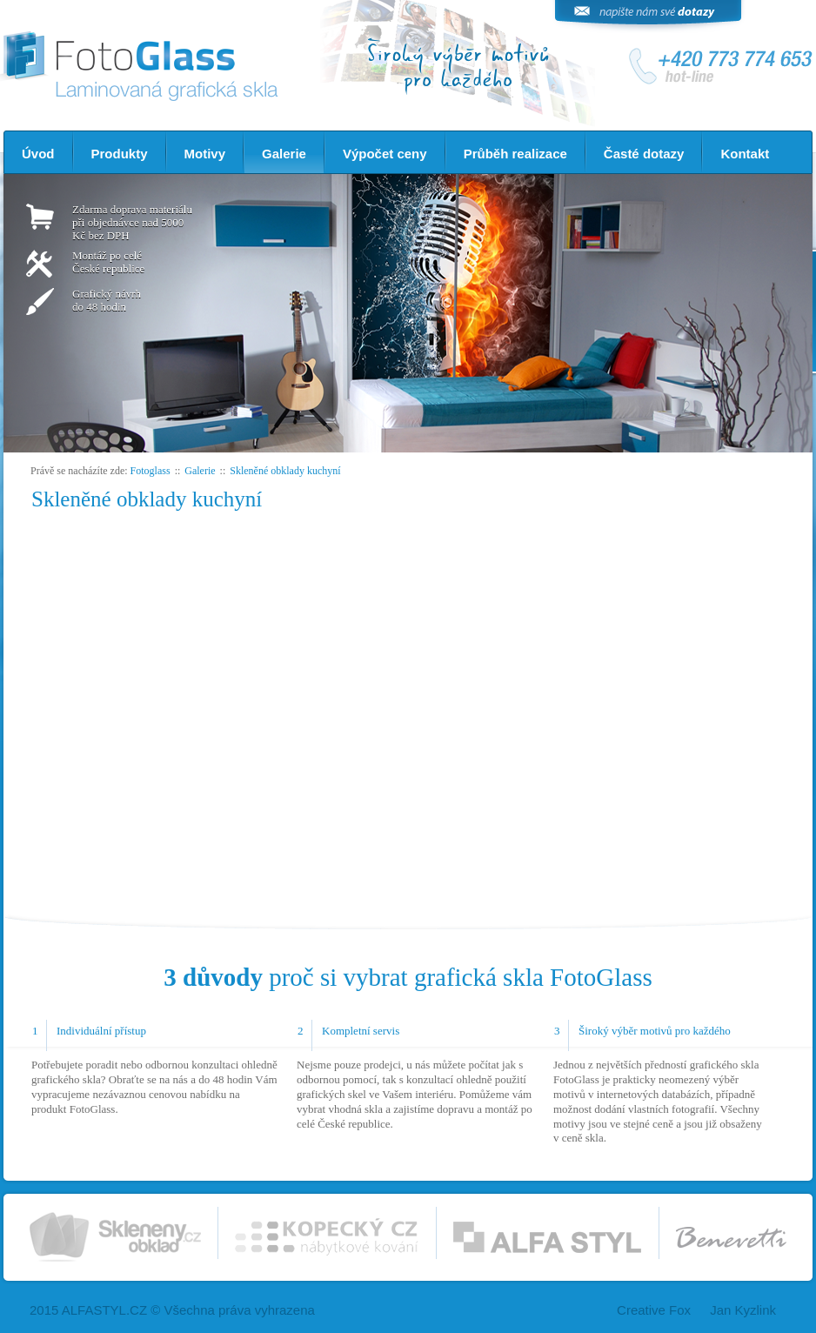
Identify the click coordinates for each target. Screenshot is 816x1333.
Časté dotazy (644, 153)
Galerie (284, 153)
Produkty (119, 153)
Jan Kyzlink (743, 1310)
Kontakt (744, 153)
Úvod (38, 153)
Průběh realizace (515, 153)
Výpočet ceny (385, 153)
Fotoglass (150, 471)
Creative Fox (654, 1310)
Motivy (205, 153)
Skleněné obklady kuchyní (285, 471)
